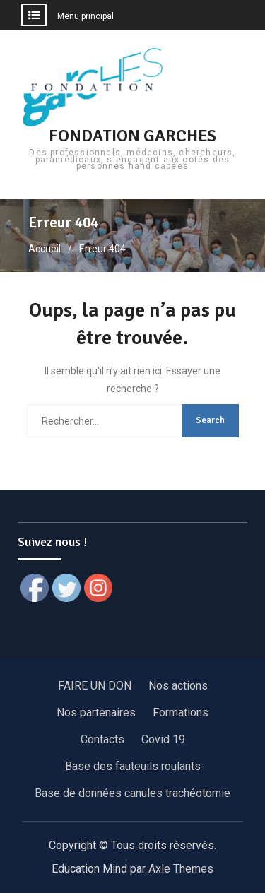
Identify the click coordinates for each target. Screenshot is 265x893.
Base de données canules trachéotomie (132, 793)
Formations (180, 712)
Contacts (102, 739)
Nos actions (178, 685)
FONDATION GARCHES (132, 135)
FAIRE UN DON (94, 685)
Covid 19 (163, 739)
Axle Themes (180, 868)
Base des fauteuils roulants (133, 766)
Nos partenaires (96, 712)
